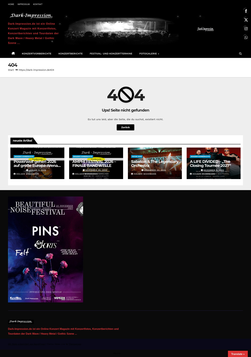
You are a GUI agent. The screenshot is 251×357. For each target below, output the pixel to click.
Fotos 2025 (137, 156)
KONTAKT (37, 4)
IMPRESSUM (23, 4)
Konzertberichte (70, 53)
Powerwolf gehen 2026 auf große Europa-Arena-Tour (36, 165)
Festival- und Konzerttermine (111, 53)
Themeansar (75, 344)
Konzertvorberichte (37, 53)
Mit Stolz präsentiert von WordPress (26, 344)
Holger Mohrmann (26, 174)
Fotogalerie (148, 53)
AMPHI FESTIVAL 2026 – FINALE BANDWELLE (94, 163)
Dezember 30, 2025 (96, 170)
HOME (11, 4)
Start (11, 69)
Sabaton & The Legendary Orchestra (154, 163)
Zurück (125, 127)
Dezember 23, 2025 (155, 170)
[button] (240, 53)
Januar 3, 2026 (37, 170)
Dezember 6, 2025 (213, 170)
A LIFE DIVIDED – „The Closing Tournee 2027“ (210, 163)
